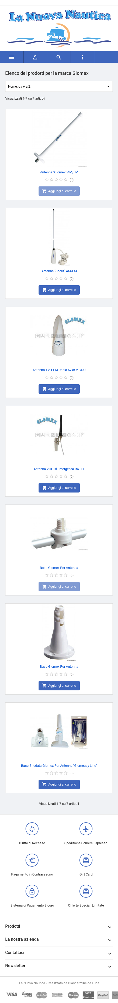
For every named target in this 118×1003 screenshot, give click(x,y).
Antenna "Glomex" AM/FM (59, 172)
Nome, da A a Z (59, 86)
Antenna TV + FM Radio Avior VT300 (59, 370)
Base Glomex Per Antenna (59, 568)
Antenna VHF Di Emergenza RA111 (59, 469)
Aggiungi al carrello (59, 191)
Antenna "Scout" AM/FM (59, 271)
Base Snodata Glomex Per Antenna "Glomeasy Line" (59, 766)
